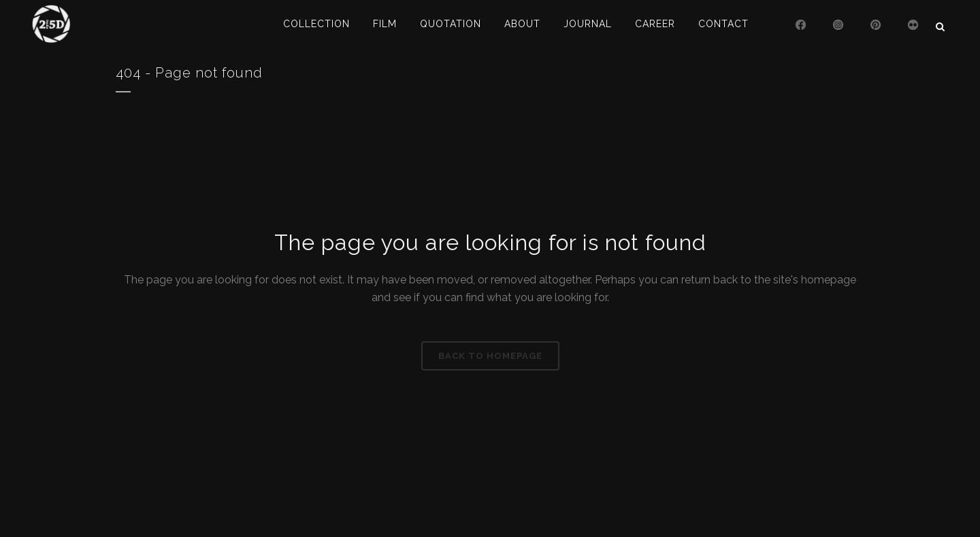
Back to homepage (490, 356)
